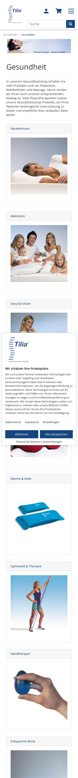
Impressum (32, 422)
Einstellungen (51, 422)
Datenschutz (13, 422)
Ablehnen (21, 434)
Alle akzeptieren (56, 434)
